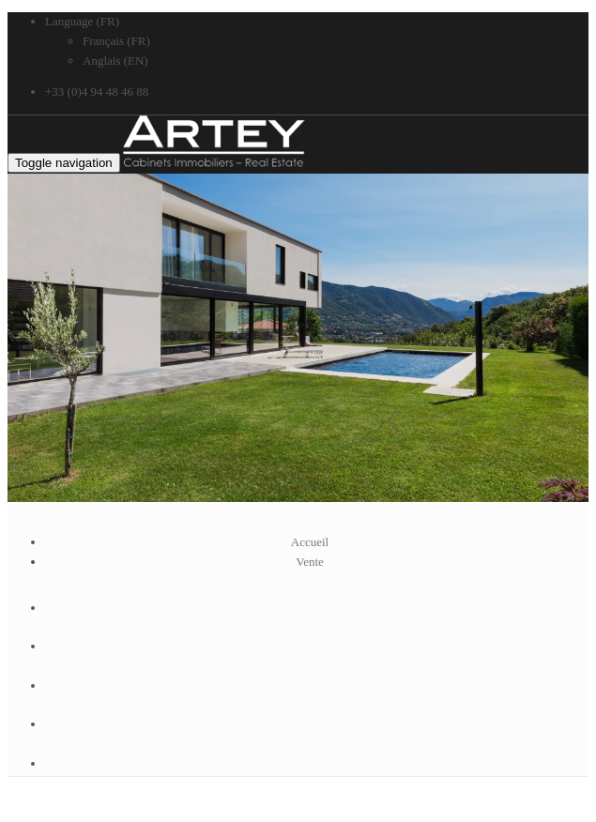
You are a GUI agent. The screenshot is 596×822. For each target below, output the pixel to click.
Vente (310, 562)
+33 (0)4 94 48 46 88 (96, 91)
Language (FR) (82, 21)
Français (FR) (116, 41)
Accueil (310, 542)
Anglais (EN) (115, 60)
